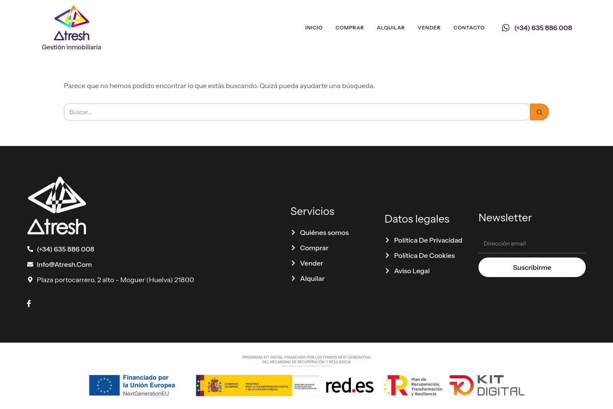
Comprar (349, 27)
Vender (429, 27)
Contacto (469, 27)
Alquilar (391, 27)
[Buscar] (297, 111)
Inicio (314, 27)
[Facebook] (29, 303)
